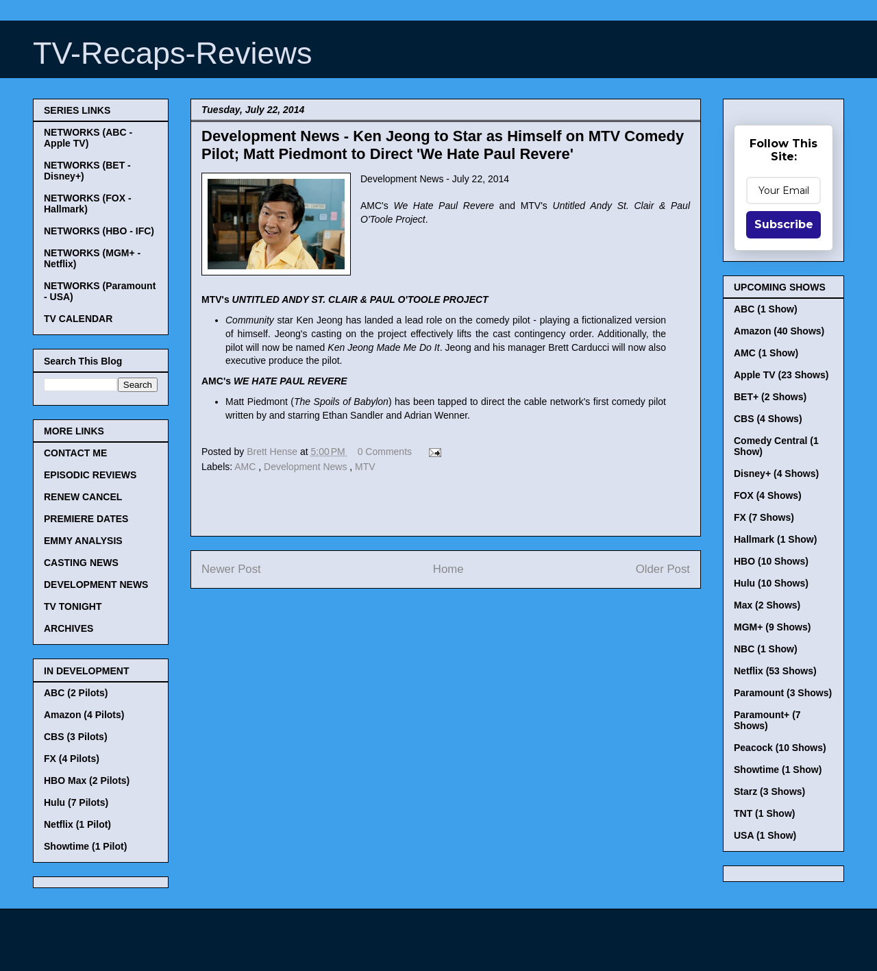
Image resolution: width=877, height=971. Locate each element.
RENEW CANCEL (83, 496)
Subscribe (783, 224)
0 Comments (385, 451)
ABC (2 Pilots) (76, 692)
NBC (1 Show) (766, 648)
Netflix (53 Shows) (775, 670)
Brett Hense (273, 451)
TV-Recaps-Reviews (172, 53)
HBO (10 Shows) (771, 561)
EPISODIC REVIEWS (90, 474)
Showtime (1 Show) (778, 769)
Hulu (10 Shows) (771, 583)
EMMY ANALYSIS (83, 540)
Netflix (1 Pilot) (77, 824)
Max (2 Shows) (767, 605)
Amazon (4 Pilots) (84, 714)
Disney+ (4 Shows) (776, 473)
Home (448, 569)
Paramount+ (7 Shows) (767, 720)
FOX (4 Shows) (768, 495)
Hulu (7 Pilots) (76, 802)
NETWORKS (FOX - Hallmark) (88, 203)
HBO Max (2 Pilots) (86, 780)
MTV (365, 466)
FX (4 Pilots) (71, 758)
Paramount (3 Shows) (783, 692)
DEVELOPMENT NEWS (96, 584)
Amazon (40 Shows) (779, 330)
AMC (246, 466)
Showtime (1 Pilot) (85, 846)
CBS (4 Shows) (768, 418)
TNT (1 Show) (764, 813)
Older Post (663, 569)
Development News (306, 466)
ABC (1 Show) (766, 309)
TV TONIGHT (73, 606)
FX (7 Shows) (764, 517)
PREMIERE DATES (86, 518)
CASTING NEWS (81, 562)
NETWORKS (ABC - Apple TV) (88, 138)
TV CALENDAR (78, 318)
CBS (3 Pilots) (76, 736)
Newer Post (231, 569)
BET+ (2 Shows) (770, 396)
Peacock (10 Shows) (780, 747)
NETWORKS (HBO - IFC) (99, 230)
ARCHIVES (68, 628)
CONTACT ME (75, 452)
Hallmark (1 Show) (775, 539)
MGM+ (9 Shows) (772, 627)
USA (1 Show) (765, 835)
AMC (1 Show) (766, 352)
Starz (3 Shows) (769, 791)
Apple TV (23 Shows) (781, 374)
